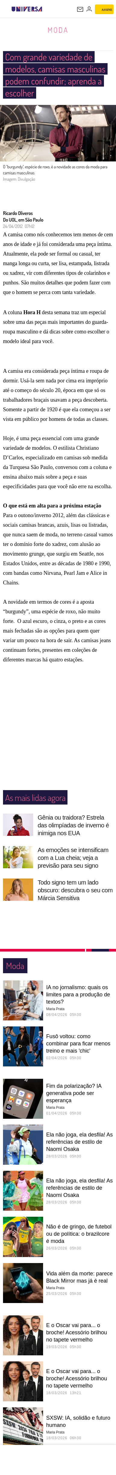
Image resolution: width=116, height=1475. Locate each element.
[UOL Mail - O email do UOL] (80, 9)
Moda (58, 30)
